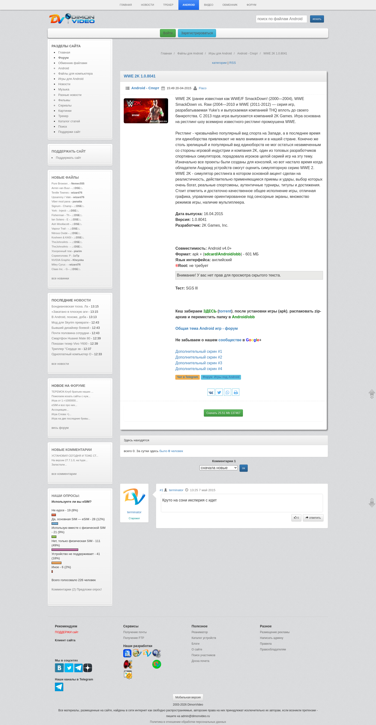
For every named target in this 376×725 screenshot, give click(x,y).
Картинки (64, 110)
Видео (208, 4)
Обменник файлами (72, 63)
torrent (225, 311)
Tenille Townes (60, 192)
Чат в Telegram (187, 377)
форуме (77, 386)
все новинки (60, 278)
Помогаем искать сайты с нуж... (71, 396)
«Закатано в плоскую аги (70, 311)
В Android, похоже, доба (69, 317)
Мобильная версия (188, 697)
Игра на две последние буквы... (71, 418)
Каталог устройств (204, 638)
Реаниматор (200, 632)
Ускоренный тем (61, 251)
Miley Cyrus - (60, 264)
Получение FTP (133, 638)
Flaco (202, 88)
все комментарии (64, 474)
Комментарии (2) (64, 589)
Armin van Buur (61, 188)
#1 (161, 490)
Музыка (63, 89)
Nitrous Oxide (60, 233)
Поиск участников (203, 655)
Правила (266, 643)
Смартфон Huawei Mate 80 (71, 338)
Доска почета (200, 661)
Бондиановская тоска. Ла (70, 306)
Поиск (62, 126)
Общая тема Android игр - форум (206, 328)
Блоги (196, 643)
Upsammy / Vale (61, 197)
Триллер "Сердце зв (66, 349)
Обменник (230, 4)
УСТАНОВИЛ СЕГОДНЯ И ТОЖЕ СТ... (75, 455)
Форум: (221, 377)
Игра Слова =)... (61, 414)
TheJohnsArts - (61, 242)
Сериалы (64, 105)
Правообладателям (273, 649)
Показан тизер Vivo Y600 (70, 343)
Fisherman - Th (61, 215)
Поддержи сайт (69, 132)
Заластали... (59, 464)
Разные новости (70, 95)
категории (219, 63)
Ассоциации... (60, 409)
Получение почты (135, 632)
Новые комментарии (72, 450)
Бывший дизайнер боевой (71, 328)
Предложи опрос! (89, 589)
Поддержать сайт (69, 151)
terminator (134, 512)
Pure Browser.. (60, 183)
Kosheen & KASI (61, 237)
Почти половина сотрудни (70, 333)
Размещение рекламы (275, 632)
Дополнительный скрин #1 (198, 351)
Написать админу (271, 638)
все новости (60, 363)
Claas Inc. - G (60, 269)
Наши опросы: (66, 496)
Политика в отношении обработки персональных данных (188, 722)
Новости (147, 4)
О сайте (197, 649)
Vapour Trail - (59, 228)
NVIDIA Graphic (61, 260)
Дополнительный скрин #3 (198, 363)
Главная (126, 4)
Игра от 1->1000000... (65, 400)
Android (188, 4)
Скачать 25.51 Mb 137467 (223, 413)
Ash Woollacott (60, 224)
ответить (313, 517)
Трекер (168, 4)
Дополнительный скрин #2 (198, 357)
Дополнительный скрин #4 (198, 369)
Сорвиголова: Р (61, 255)
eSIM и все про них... (64, 405)
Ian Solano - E (60, 219)
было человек (171, 451)
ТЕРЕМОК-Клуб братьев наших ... (72, 391)
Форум (251, 4)
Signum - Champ (61, 206)
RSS (232, 63)
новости (82, 300)
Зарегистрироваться (197, 33)
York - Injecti (59, 210)
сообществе (229, 340)
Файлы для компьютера (75, 73)
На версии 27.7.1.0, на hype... (70, 460)
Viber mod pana (61, 201)
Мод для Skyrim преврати (70, 322)
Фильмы (64, 100)
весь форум (60, 428)
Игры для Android (70, 79)
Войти (167, 33)
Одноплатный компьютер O (71, 354)
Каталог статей (69, 121)
